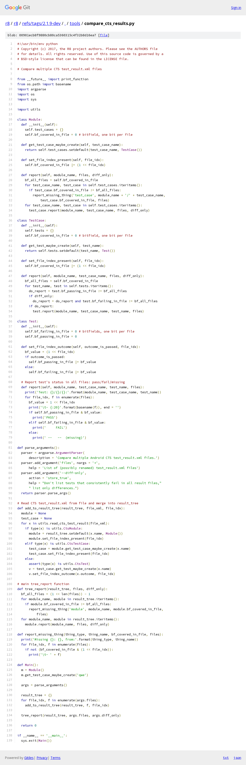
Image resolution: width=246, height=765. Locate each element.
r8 (7, 23)
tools (75, 23)
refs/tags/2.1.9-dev (41, 23)
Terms (55, 757)
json (237, 757)
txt (226, 757)
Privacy (42, 757)
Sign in (236, 7)
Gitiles (29, 757)
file (104, 35)
